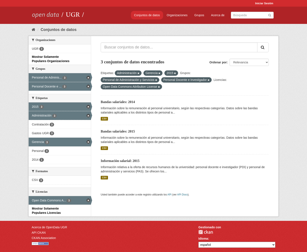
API (169, 194)
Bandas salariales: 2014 (118, 102)
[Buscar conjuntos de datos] (252, 15)
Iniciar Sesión (264, 3)
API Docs (182, 194)
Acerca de (217, 15)
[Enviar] (270, 15)
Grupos (199, 15)
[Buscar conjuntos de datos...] (179, 47)
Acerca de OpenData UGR (49, 227)
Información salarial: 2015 (120, 161)
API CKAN (39, 232)
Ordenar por (218, 62)
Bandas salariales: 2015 (118, 131)
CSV (104, 118)
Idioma (203, 238)
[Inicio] (33, 30)
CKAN (205, 232)
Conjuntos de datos (147, 15)
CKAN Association (44, 238)
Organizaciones (177, 15)
